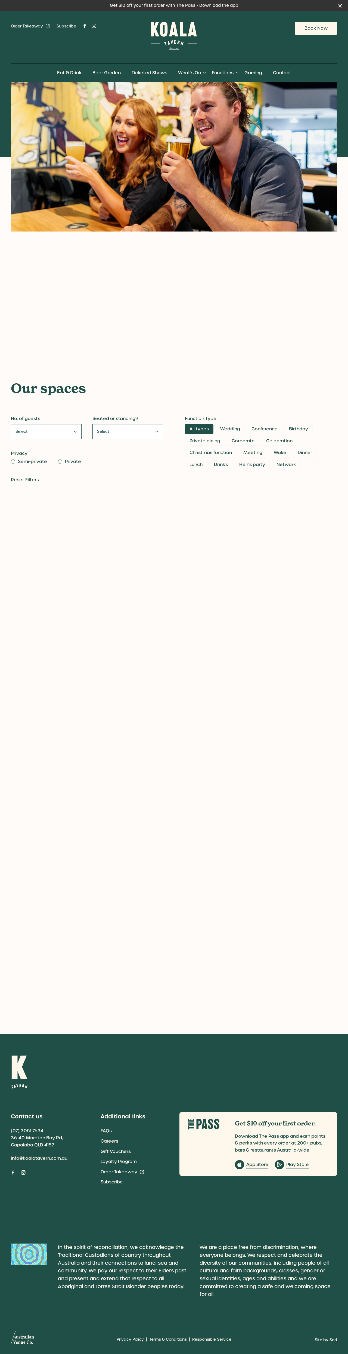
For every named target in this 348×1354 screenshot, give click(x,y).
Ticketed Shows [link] (149, 72)
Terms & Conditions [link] (168, 1339)
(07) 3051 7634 (27, 1131)
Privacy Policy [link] (130, 1339)
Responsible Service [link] (211, 1339)
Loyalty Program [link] (119, 1161)
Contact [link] (282, 72)
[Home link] (174, 36)
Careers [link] (109, 1141)
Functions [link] (223, 72)
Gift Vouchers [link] (116, 1151)
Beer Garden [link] (106, 72)
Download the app (218, 5)
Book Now (316, 28)
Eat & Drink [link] (69, 72)
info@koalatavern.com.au (39, 1158)
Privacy (19, 453)
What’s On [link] (189, 72)
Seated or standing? (115, 418)
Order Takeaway (30, 26)
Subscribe (66, 26)
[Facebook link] (84, 26)
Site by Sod (326, 1339)
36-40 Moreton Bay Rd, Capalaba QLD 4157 (37, 1141)
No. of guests (25, 418)
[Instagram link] (94, 26)
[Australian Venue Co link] (22, 1339)
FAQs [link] (106, 1131)
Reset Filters (25, 480)
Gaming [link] (253, 72)
